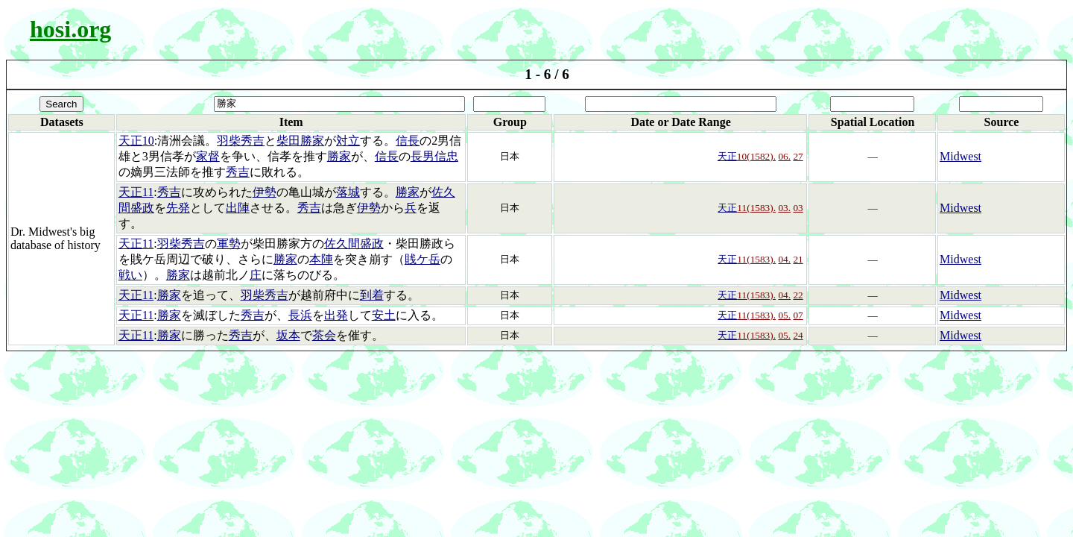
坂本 (288, 335)
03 (798, 207)
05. (784, 315)
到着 (372, 295)
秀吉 (238, 172)
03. (784, 207)
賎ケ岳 (422, 259)
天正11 (135, 192)
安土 (384, 315)
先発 (178, 207)
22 (798, 295)
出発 (336, 315)
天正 (727, 156)
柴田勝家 (300, 140)
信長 (408, 140)
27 (798, 156)
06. (784, 156)
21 (798, 259)
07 (798, 315)
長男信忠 (434, 156)
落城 (348, 192)
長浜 (300, 315)
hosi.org (70, 29)
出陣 (238, 207)
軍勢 (229, 243)
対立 (348, 140)
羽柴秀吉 (241, 140)
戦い (130, 274)
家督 (208, 156)
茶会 (324, 335)
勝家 (339, 156)
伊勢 (264, 192)
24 (798, 335)
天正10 (136, 140)
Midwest (960, 156)
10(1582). (756, 156)
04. (784, 259)
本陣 (321, 259)
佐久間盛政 (354, 243)
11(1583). (756, 207)
